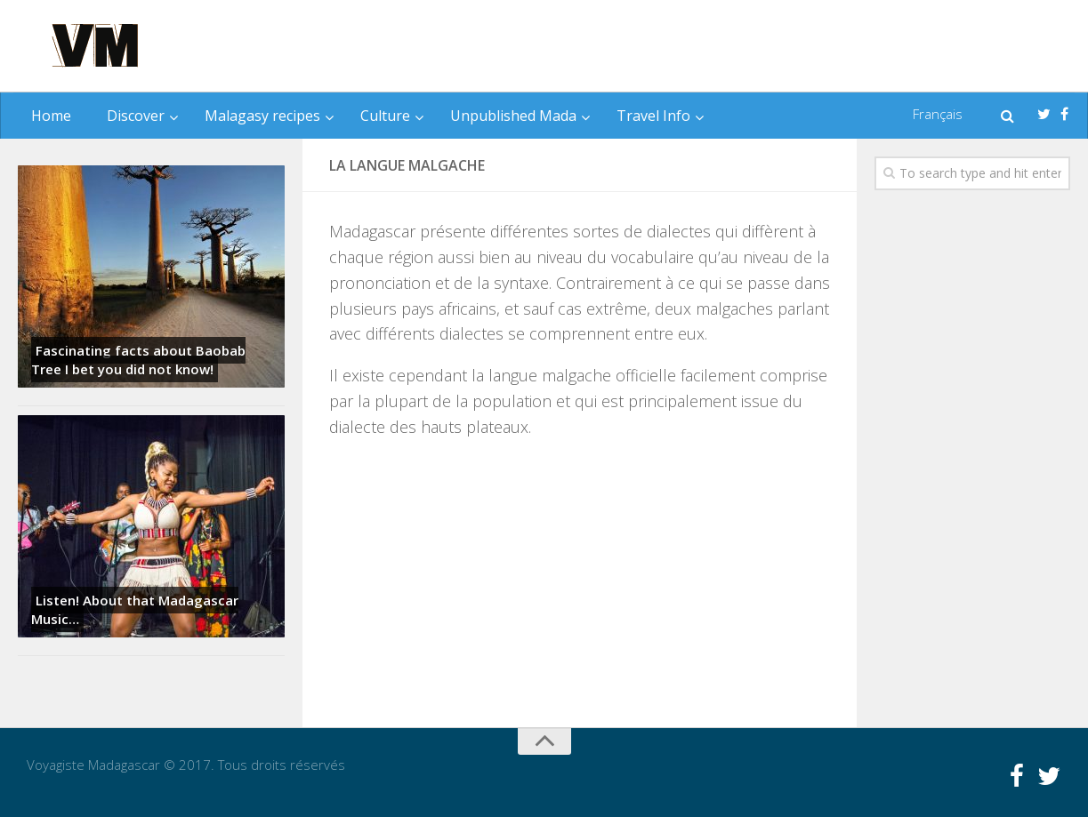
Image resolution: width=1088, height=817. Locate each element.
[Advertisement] (737, 47)
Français (938, 114)
